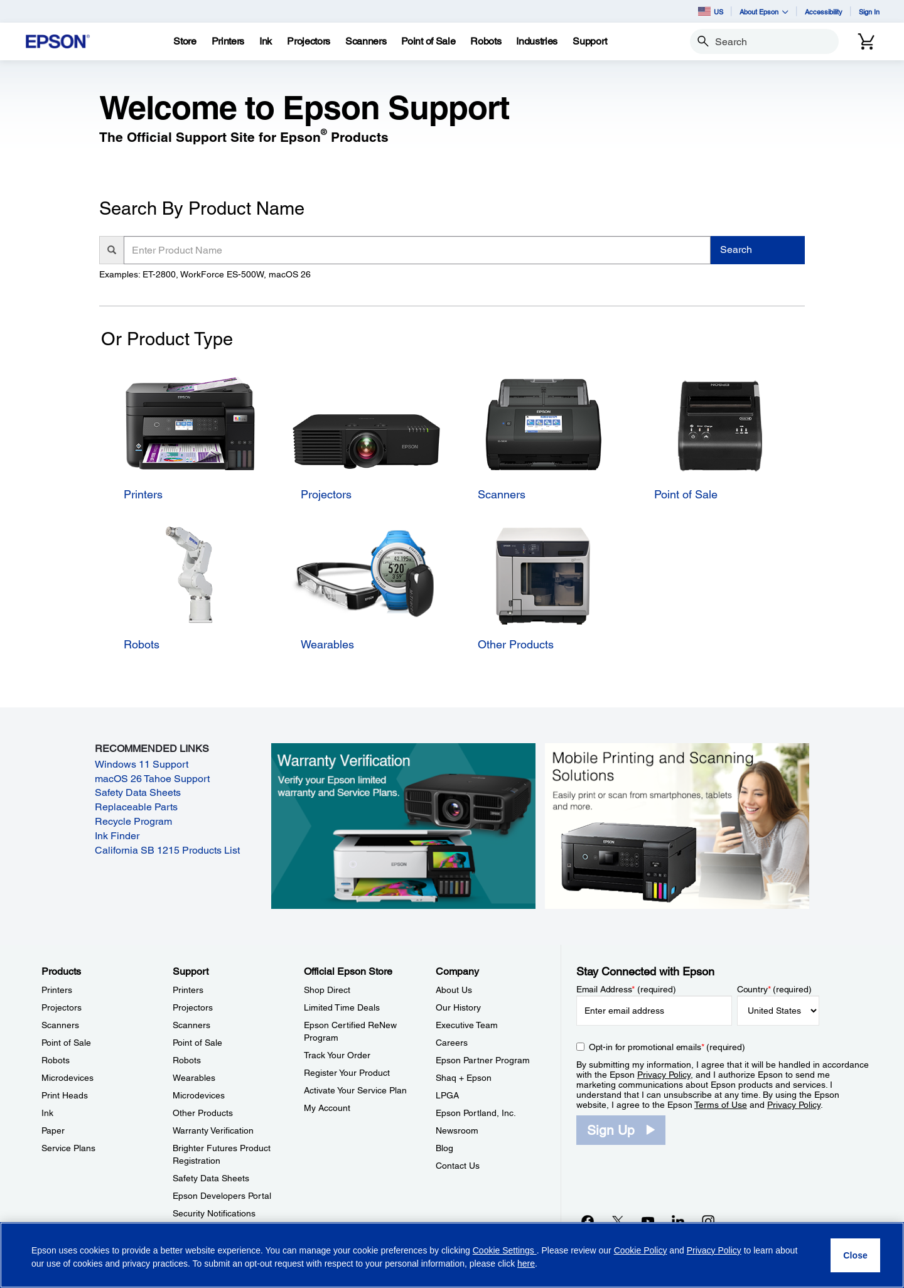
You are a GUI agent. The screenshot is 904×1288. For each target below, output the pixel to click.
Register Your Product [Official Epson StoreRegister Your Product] (347, 1073)
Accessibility (823, 12)
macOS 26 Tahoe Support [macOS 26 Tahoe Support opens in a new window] (152, 779)
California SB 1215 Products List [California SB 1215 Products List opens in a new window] (167, 850)
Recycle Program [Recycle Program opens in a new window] (133, 821)
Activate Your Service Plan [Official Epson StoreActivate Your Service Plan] (355, 1090)
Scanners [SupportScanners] (191, 1025)
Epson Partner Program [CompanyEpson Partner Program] (483, 1060)
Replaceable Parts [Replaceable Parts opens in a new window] (136, 807)
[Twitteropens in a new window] (617, 1221)
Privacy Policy (664, 1075)
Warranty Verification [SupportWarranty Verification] (213, 1130)
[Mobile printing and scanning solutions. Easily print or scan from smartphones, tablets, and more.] (677, 825)
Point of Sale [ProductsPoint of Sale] (66, 1043)
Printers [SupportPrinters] (188, 990)
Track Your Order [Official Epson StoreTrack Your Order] (337, 1055)
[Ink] (265, 41)
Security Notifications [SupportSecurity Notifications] (214, 1213)
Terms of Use (720, 1105)
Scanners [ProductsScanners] (60, 1025)
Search (736, 249)
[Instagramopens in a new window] (708, 1221)
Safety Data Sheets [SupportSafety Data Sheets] (211, 1178)
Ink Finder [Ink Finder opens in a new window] (117, 836)
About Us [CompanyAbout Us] (454, 990)
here (526, 1263)
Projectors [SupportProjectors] (193, 1007)
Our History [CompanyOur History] (458, 1007)
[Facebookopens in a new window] (587, 1221)
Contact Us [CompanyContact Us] (458, 1166)
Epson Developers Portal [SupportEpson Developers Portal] (222, 1196)
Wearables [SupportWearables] (194, 1078)
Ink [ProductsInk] (47, 1113)
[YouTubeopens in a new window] (648, 1221)
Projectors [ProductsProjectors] (61, 1007)
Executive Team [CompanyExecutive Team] (467, 1025)
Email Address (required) (626, 989)
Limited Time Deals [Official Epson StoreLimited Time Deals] (342, 1007)
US (710, 11)
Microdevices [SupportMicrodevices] (199, 1095)
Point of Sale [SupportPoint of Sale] (197, 1043)
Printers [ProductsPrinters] (56, 990)
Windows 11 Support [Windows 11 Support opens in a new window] (141, 764)
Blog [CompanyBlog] (444, 1148)
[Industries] (536, 41)
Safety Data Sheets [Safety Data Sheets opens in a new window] (138, 792)
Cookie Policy (640, 1250)
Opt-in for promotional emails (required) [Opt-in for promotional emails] (667, 1047)
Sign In (869, 12)
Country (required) (774, 989)
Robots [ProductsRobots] (55, 1060)
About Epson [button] (764, 12)
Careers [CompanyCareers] (452, 1043)
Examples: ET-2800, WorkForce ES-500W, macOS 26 (205, 274)
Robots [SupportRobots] (187, 1060)
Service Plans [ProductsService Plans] (68, 1148)
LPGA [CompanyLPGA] (447, 1095)
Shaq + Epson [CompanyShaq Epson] (464, 1078)
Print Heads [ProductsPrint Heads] (64, 1095)
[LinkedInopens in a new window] (678, 1221)
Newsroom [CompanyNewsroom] (457, 1130)
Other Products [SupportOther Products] (203, 1113)
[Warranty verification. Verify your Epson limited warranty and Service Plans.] (403, 825)
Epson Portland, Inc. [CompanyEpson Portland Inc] (476, 1113)
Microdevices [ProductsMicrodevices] (67, 1078)
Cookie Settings (505, 1250)
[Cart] (866, 41)
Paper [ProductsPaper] (53, 1130)
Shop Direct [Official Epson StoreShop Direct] (327, 990)
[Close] (855, 1255)
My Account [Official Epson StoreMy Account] (327, 1108)
